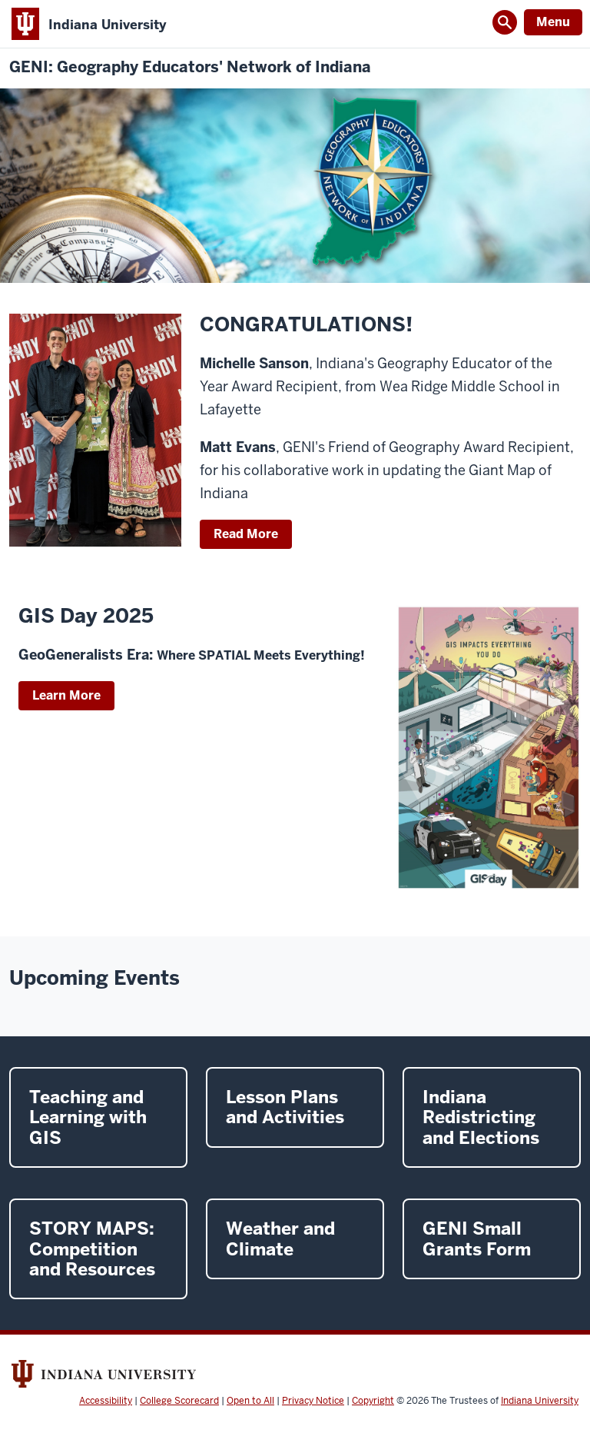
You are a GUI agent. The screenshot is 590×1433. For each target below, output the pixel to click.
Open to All (250, 1401)
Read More (246, 534)
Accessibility (105, 1401)
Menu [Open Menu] (553, 22)
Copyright (373, 1401)
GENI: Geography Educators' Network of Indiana (190, 67)
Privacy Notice (313, 1401)
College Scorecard (179, 1401)
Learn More (66, 695)
